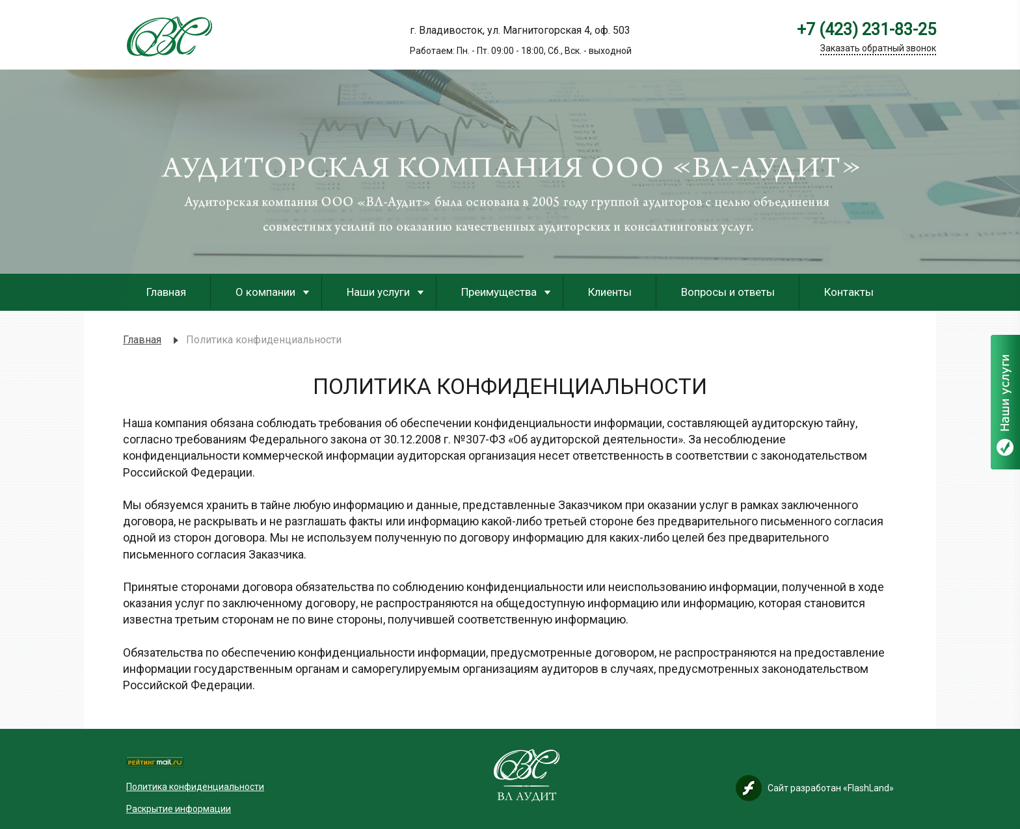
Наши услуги (378, 291)
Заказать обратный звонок (878, 48)
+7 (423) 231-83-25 (866, 30)
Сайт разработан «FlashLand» (831, 788)
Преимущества (499, 291)
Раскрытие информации (178, 809)
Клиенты (610, 291)
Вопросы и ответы (728, 291)
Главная (166, 291)
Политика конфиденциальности (195, 787)
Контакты (849, 291)
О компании (265, 291)
